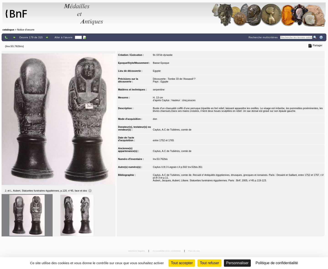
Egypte (157, 70)
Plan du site (194, 251)
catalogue (8, 29)
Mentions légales (137, 251)
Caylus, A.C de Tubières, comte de (172, 129)
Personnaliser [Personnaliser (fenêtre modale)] (237, 263)
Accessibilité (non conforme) (166, 251)
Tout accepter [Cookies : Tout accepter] (182, 263)
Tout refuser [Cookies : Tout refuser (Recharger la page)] (209, 263)
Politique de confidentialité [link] (277, 263)
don (155, 119)
